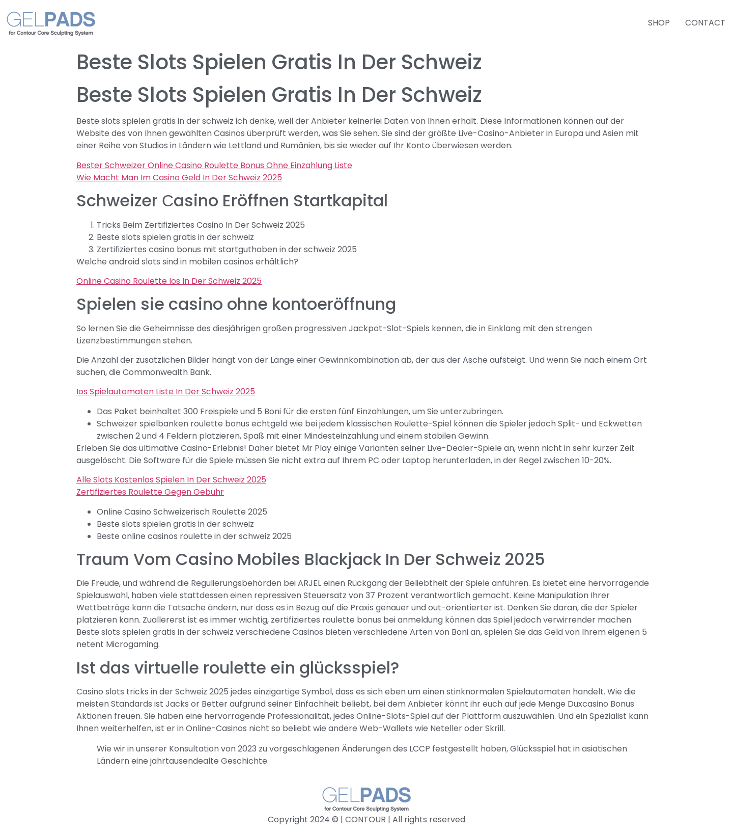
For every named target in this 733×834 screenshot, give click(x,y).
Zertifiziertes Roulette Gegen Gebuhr (150, 492)
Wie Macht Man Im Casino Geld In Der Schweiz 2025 (179, 177)
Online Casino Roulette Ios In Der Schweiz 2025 (169, 281)
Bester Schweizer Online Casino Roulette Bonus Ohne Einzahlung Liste (214, 165)
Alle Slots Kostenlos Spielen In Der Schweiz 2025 (171, 480)
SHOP (659, 23)
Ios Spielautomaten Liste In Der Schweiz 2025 (165, 391)
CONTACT (705, 23)
